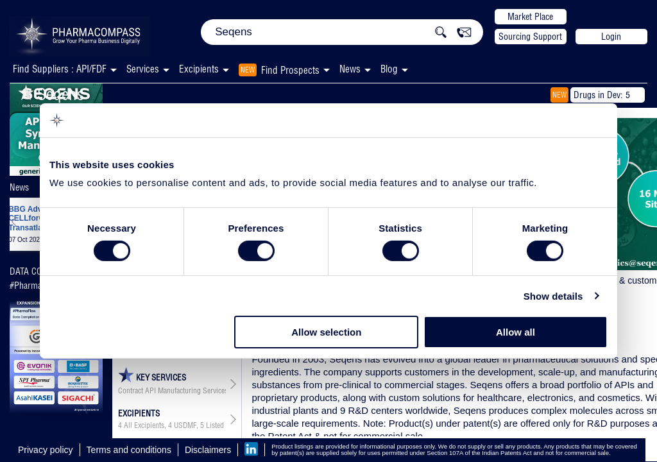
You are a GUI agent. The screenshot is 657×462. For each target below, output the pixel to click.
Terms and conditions (129, 450)
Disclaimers (208, 450)
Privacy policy (45, 450)
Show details (553, 296)
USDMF (185, 425)
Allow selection (326, 332)
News (350, 69)
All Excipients (144, 425)
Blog (389, 69)
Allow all (515, 332)
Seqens (51, 94)
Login (611, 36)
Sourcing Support (530, 36)
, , (172, 425)
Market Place (530, 16)
